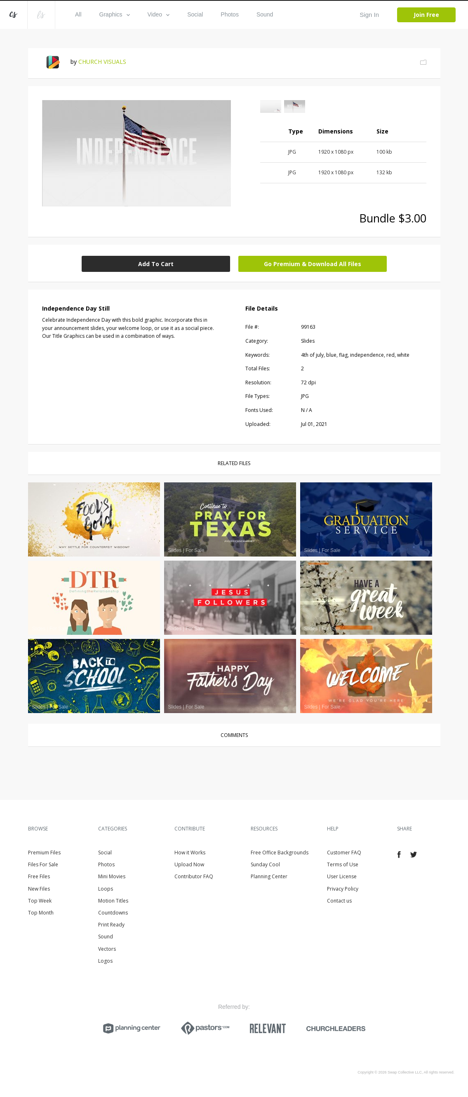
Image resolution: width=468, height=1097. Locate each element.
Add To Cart (156, 264)
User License (342, 876)
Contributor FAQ (193, 876)
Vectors (107, 948)
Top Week (40, 900)
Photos (230, 14)
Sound (264, 14)
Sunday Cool (265, 864)
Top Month (41, 912)
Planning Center (269, 876)
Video (159, 14)
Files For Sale (43, 864)
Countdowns (113, 912)
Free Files (39, 876)
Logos (105, 960)
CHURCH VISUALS (102, 61)
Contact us (339, 900)
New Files (39, 888)
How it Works (189, 852)
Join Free (426, 15)
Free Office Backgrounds (279, 852)
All (78, 14)
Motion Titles (113, 900)
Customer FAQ (344, 852)
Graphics (114, 14)
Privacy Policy (342, 888)
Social (195, 14)
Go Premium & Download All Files (312, 264)
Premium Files (44, 852)
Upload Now (189, 864)
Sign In (369, 14)
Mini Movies (111, 876)
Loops (105, 888)
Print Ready (111, 924)
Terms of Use (342, 864)
